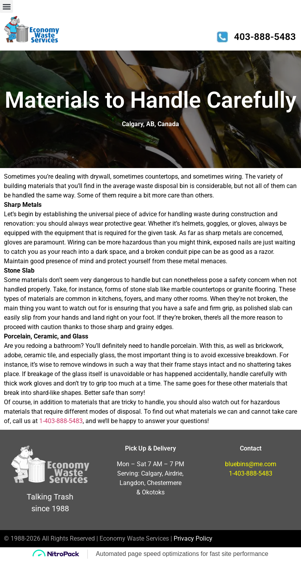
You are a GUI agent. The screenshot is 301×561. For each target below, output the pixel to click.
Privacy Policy (193, 538)
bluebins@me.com (250, 464)
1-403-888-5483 (61, 421)
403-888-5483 (265, 36)
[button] (6, 6)
